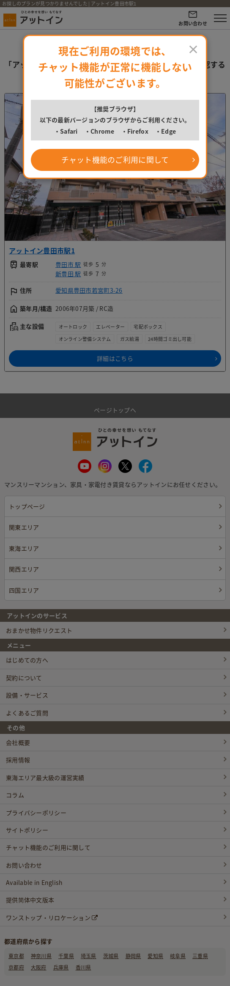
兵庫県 (61, 967)
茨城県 (111, 956)
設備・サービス (27, 695)
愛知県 (155, 956)
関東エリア (24, 527)
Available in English (34, 882)
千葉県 (66, 956)
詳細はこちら (115, 358)
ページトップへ (115, 404)
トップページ (27, 506)
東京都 (16, 956)
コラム (15, 795)
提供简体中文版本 (30, 899)
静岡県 (133, 956)
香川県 (83, 967)
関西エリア (24, 569)
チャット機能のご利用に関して (48, 847)
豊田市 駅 (68, 264)
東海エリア (24, 548)
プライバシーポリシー (36, 812)
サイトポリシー (27, 830)
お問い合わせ (24, 865)
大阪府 (39, 967)
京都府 (16, 967)
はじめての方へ (27, 660)
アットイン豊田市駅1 (42, 250)
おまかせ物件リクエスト (39, 630)
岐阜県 (178, 956)
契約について (24, 677)
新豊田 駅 (68, 273)
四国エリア (24, 590)
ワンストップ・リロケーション (52, 917)
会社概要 (18, 742)
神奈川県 (41, 956)
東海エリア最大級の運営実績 (45, 777)
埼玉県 (88, 956)
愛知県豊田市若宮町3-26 (89, 290)
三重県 (200, 956)
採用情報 (18, 759)
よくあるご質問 (27, 713)
